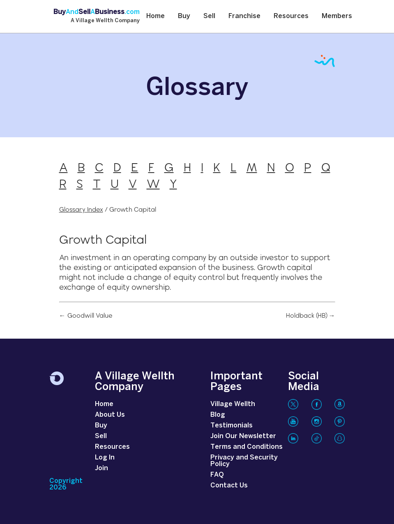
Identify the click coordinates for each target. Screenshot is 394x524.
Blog (217, 415)
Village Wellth (232, 404)
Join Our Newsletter (243, 436)
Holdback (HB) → (310, 315)
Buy (184, 16)
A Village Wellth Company (105, 20)
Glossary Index (81, 209)
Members (337, 16)
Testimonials (231, 425)
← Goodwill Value (86, 315)
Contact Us (229, 485)
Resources (291, 16)
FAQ (217, 475)
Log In (105, 458)
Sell (209, 16)
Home (155, 16)
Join (101, 468)
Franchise (244, 16)
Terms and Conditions (246, 447)
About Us (110, 415)
